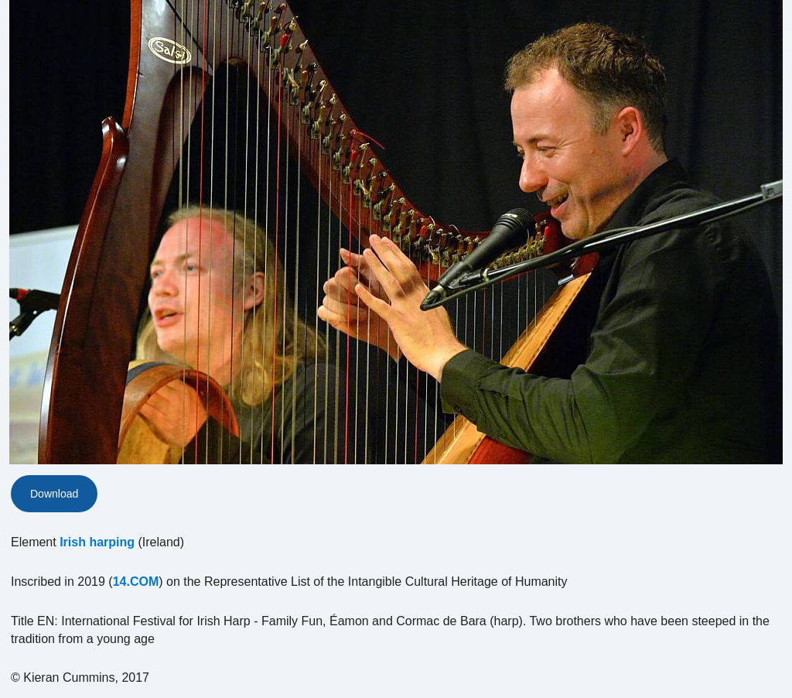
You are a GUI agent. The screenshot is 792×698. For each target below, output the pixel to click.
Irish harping (97, 542)
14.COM (136, 581)
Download (54, 494)
